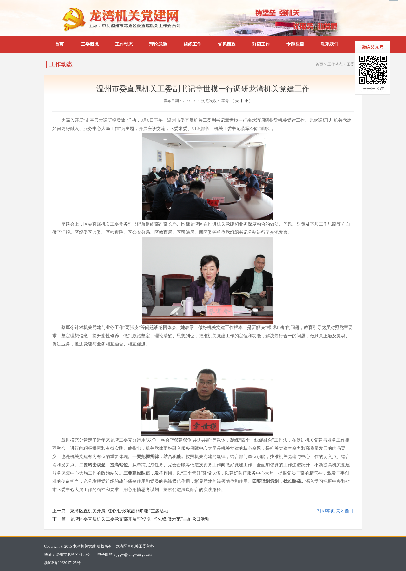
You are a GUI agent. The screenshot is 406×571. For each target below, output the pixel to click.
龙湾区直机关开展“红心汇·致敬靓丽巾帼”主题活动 (119, 511)
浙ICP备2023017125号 (62, 563)
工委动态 (354, 64)
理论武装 (158, 44)
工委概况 (90, 44)
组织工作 (192, 44)
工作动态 (124, 44)
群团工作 (261, 44)
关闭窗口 (345, 511)
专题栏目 (295, 44)
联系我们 (329, 44)
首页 (59, 44)
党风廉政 (227, 44)
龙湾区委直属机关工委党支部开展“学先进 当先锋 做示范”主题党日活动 (139, 519)
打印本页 (326, 511)
